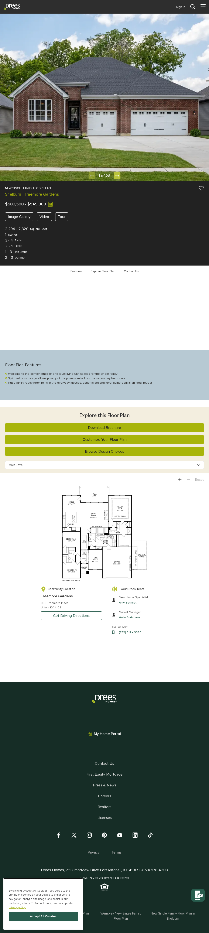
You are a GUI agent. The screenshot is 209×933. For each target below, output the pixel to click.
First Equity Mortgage (104, 774)
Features (76, 271)
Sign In (180, 7)
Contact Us (131, 271)
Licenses (104, 817)
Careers (104, 796)
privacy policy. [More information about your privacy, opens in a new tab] (17, 907)
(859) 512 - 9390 (130, 632)
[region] (43, 904)
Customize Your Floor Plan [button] (105, 439)
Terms (116, 852)
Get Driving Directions (71, 615)
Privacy (94, 852)
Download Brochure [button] (104, 427)
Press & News (104, 785)
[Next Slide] (117, 175)
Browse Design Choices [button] (104, 451)
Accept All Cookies (43, 916)
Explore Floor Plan (103, 271)
